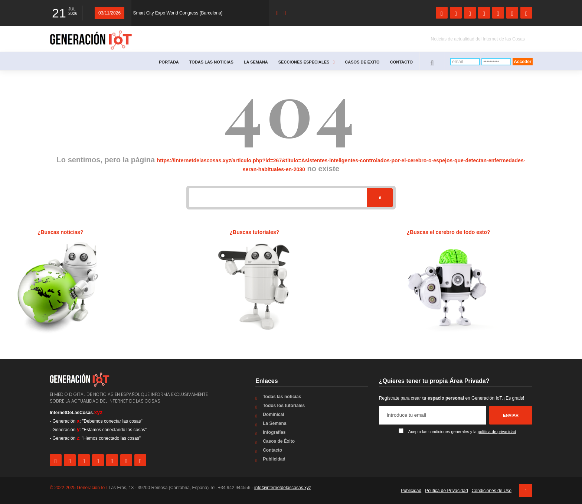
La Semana (256, 62)
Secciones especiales (306, 62)
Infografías (274, 432)
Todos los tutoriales (284, 405)
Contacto (401, 62)
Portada (169, 62)
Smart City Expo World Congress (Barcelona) (177, 13)
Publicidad (274, 459)
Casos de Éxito (362, 62)
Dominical (273, 414)
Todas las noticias (211, 62)
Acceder (522, 61)
